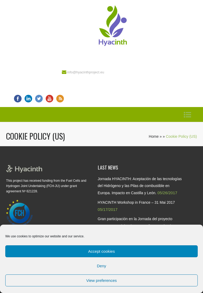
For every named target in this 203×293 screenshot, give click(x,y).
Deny (101, 266)
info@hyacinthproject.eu (85, 72)
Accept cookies (101, 251)
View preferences (101, 280)
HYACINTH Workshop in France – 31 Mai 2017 (136, 202)
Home (154, 136)
